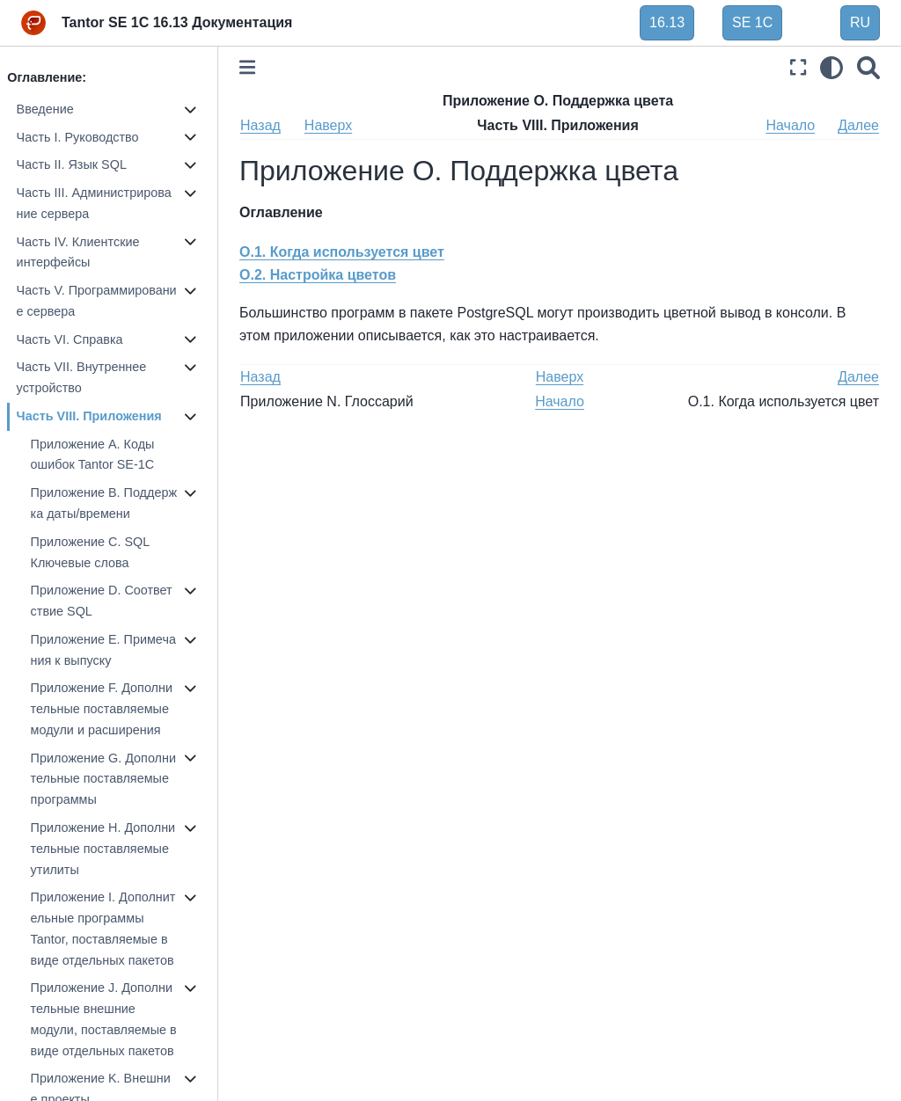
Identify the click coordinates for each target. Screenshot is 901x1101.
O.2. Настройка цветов (324, 274)
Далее (858, 125)
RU (860, 22)
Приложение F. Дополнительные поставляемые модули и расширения (108, 709)
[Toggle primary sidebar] (254, 67)
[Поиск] (868, 67)
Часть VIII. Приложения (95, 416)
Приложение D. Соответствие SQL (108, 600)
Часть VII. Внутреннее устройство (88, 377)
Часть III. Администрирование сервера (100, 203)
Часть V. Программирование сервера (103, 300)
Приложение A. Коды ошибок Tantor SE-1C (99, 454)
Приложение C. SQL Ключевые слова (96, 552)
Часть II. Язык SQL (78, 164)
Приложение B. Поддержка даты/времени (110, 503)
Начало (791, 125)
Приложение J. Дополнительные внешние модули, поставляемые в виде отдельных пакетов (110, 1019)
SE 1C (752, 22)
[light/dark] (831, 67)
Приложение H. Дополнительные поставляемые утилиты (109, 848)
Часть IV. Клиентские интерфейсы (84, 252)
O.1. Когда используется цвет (348, 251)
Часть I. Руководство (84, 137)
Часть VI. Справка (76, 339)
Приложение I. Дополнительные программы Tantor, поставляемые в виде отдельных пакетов (109, 928)
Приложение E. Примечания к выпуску (109, 649)
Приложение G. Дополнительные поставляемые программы (109, 779)
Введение (51, 109)
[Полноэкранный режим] (798, 67)
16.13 (667, 22)
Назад (267, 125)
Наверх (334, 125)
